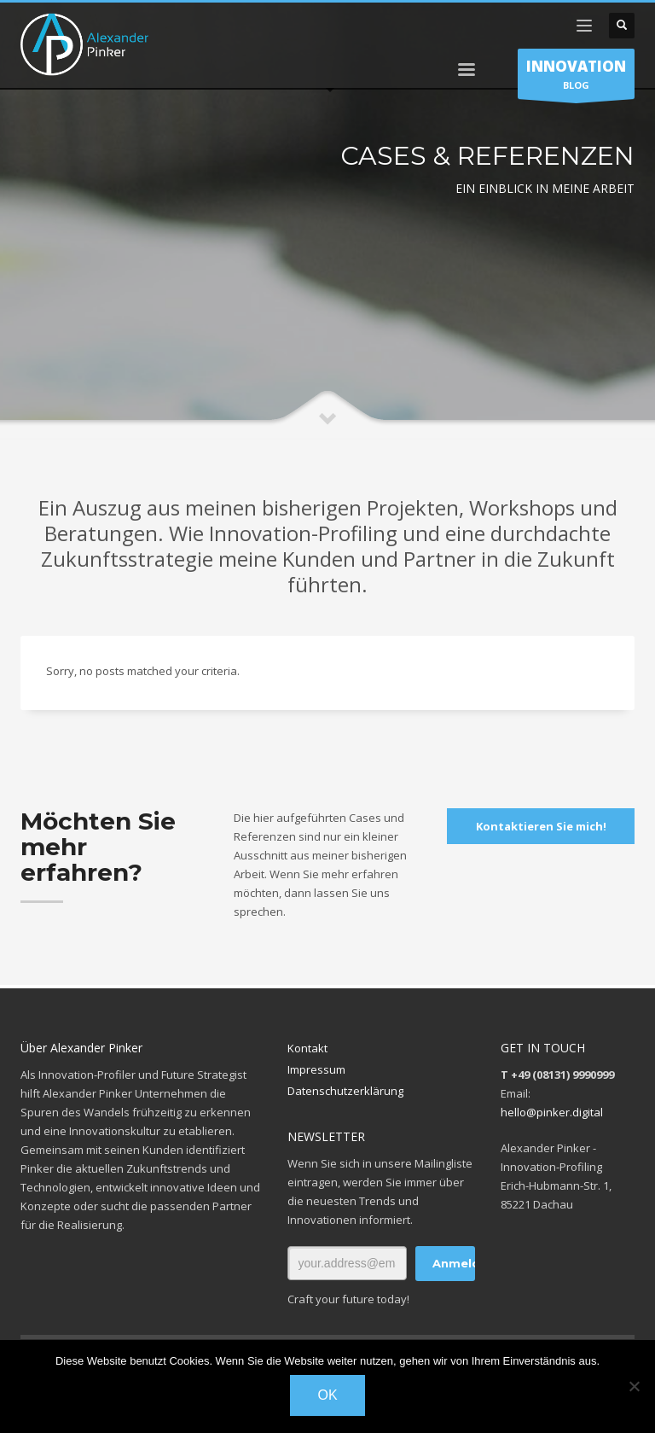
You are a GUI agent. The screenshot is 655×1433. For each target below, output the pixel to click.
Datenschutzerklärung (345, 1090)
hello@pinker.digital (552, 1112)
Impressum (316, 1069)
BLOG (576, 77)
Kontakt (307, 1048)
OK (327, 1395)
